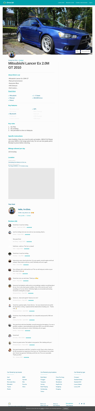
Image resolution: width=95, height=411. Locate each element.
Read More (12, 91)
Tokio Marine (69, 405)
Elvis (16, 60)
